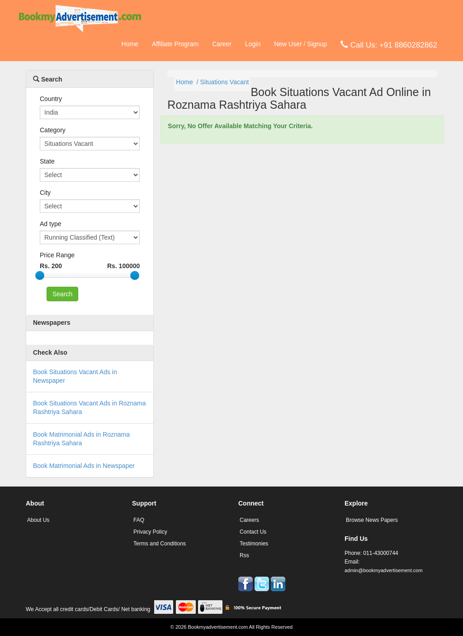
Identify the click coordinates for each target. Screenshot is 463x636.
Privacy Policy (150, 532)
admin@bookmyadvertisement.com (384, 570)
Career (222, 44)
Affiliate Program (175, 44)
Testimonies (254, 543)
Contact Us (253, 532)
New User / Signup (300, 44)
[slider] (39, 275)
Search (47, 79)
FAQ (138, 520)
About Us (38, 520)
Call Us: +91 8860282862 (388, 44)
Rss (244, 555)
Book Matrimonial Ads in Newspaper (84, 465)
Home (130, 44)
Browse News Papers (372, 520)
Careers (249, 520)
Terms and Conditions (159, 543)
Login (252, 44)
